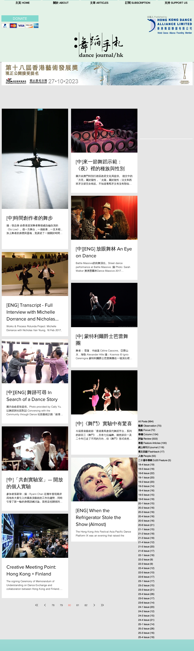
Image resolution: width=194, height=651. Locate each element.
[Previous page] (44, 605)
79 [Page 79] (61, 605)
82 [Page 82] (86, 605)
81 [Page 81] (77, 605)
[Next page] (94, 605)
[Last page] (102, 605)
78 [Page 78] (53, 605)
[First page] (36, 605)
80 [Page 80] (69, 605)
